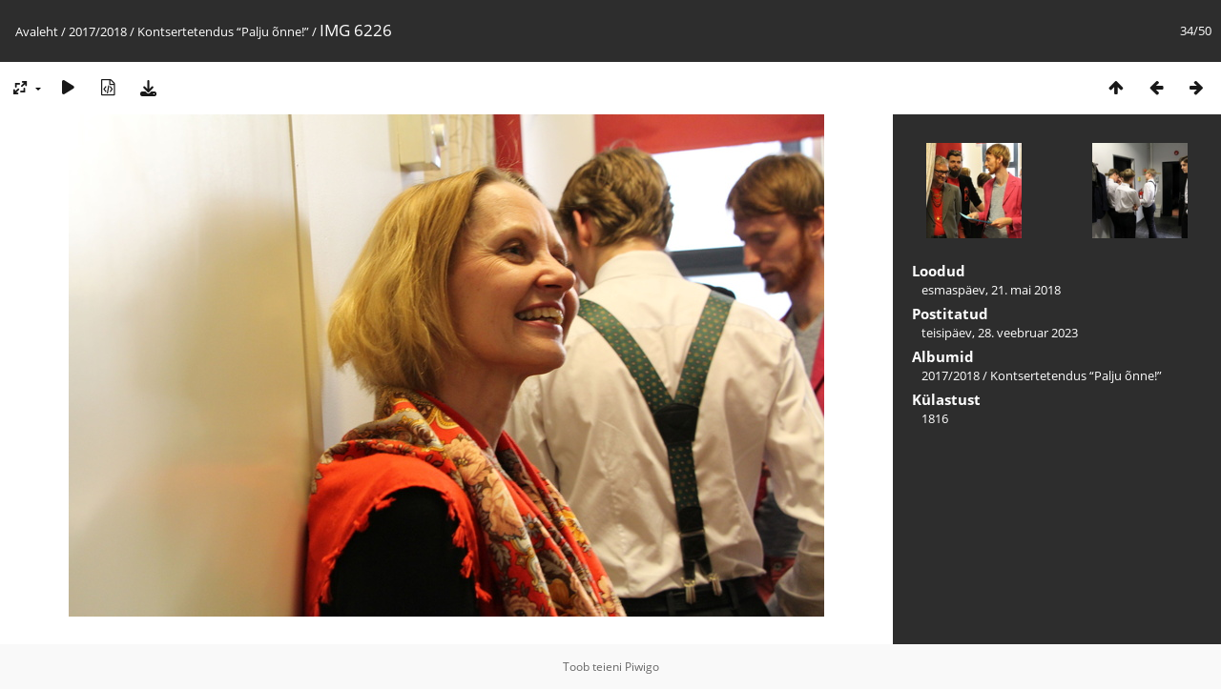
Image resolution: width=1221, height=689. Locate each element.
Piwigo (642, 667)
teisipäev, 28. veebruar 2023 (999, 332)
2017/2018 (98, 31)
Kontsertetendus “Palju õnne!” (223, 31)
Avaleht (36, 31)
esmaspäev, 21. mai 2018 (991, 289)
